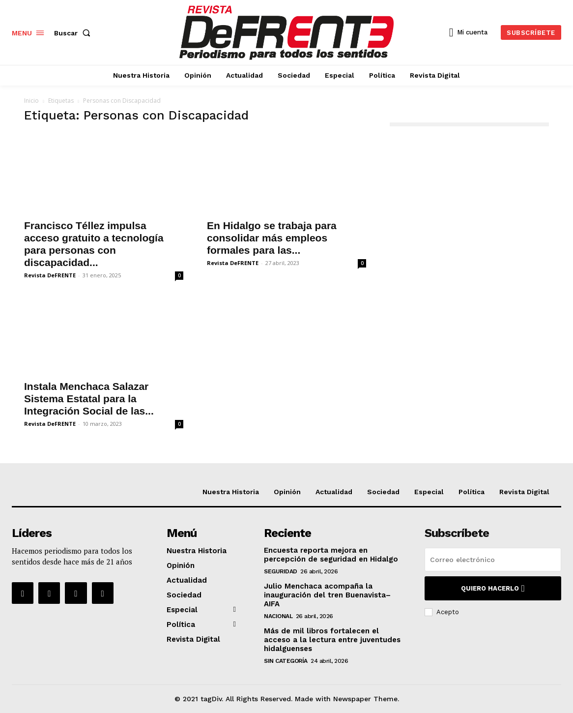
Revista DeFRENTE (50, 275)
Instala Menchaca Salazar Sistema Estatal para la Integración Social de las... (89, 398)
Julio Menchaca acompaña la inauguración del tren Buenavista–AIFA (327, 595)
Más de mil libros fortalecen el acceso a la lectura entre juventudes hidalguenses (332, 639)
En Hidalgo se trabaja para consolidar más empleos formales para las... (272, 238)
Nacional (278, 616)
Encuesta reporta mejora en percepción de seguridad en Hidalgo (331, 555)
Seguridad (280, 571)
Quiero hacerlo (493, 588)
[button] (74, 33)
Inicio (31, 100)
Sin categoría (286, 660)
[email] (493, 559)
